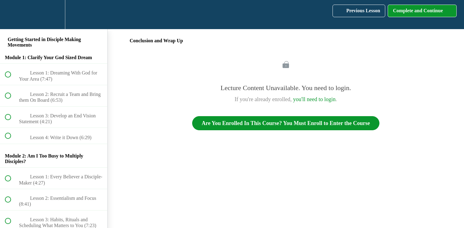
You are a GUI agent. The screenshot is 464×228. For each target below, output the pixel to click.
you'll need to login (314, 99)
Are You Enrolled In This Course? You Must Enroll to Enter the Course (286, 123)
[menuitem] (53, 14)
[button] (11, 14)
